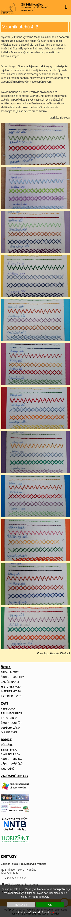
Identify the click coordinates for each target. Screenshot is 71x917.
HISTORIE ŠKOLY (11, 686)
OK (50, 904)
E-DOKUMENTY (10, 672)
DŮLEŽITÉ (7, 744)
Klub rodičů (7, 768)
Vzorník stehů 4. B (20, 27)
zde (52, 912)
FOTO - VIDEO (9, 718)
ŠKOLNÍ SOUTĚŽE (11, 722)
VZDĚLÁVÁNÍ (8, 708)
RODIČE (5, 740)
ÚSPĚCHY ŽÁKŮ (10, 727)
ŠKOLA (5, 667)
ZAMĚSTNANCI (10, 681)
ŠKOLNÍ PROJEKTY (12, 677)
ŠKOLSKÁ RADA (10, 754)
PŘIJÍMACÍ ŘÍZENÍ (12, 713)
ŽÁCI (4, 703)
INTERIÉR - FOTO (11, 691)
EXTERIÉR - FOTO (11, 696)
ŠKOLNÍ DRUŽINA (11, 759)
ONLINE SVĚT (9, 732)
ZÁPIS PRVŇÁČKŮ (12, 763)
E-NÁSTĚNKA (9, 749)
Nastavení (21, 904)
